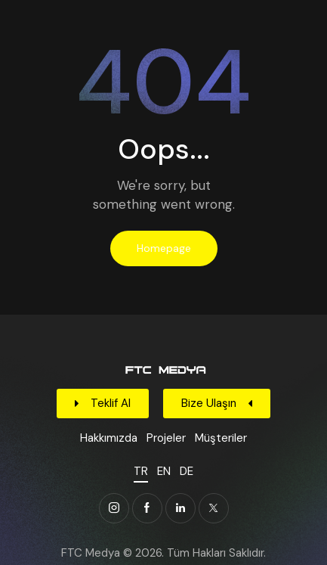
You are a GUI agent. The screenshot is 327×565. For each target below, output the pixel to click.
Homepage (164, 248)
